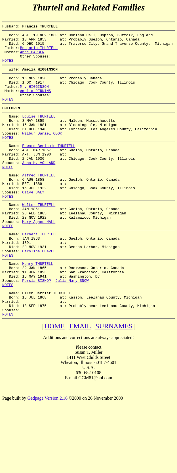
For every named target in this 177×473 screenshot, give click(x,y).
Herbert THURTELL (40, 268)
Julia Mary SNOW (71, 323)
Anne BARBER (32, 56)
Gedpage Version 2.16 (47, 447)
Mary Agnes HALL (38, 254)
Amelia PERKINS (35, 101)
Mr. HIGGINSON (34, 96)
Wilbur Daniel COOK (42, 151)
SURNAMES (113, 375)
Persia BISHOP (36, 323)
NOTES (7, 67)
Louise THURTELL (38, 130)
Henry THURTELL (37, 303)
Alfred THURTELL (38, 199)
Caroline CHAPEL (38, 289)
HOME (55, 375)
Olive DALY (33, 220)
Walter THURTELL (38, 234)
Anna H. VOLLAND (38, 185)
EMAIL (79, 375)
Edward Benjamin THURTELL (48, 165)
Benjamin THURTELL (39, 51)
